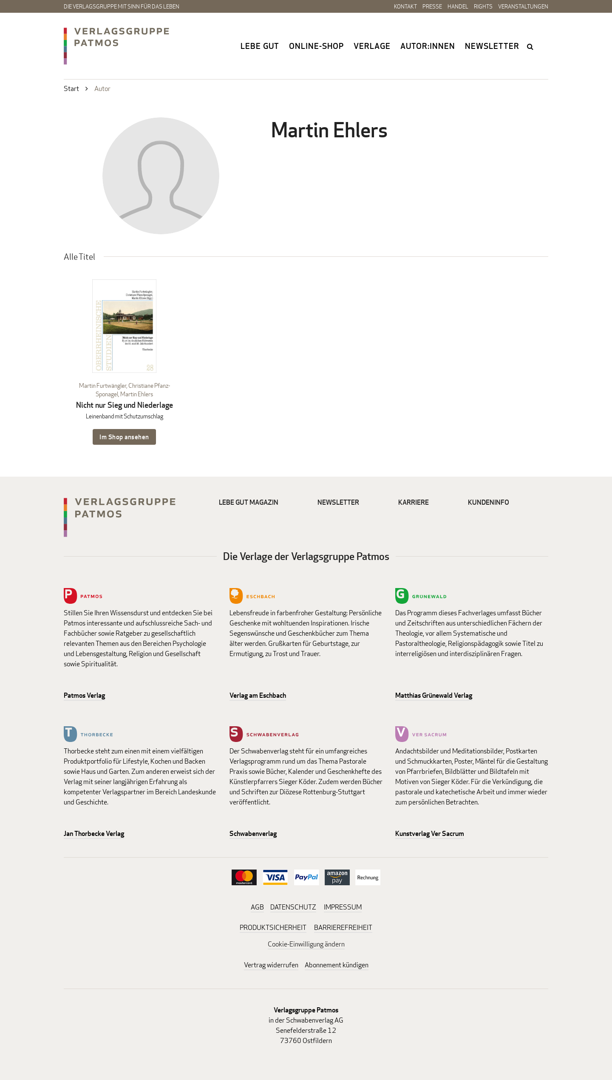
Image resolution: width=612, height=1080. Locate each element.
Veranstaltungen (523, 6)
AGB (257, 907)
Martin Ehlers (136, 394)
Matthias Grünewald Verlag (433, 695)
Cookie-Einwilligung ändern (306, 944)
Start (71, 88)
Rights (483, 6)
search (531, 46)
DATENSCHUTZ (293, 907)
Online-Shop (316, 45)
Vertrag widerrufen (271, 965)
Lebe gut (260, 45)
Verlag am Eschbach (258, 695)
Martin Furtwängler (102, 385)
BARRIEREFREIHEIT (343, 927)
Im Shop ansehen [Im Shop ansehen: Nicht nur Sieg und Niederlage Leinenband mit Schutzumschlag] (124, 436)
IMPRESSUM (343, 907)
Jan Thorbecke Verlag (94, 833)
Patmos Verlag (84, 695)
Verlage (372, 45)
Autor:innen (427, 45)
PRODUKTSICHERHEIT (273, 927)
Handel (458, 6)
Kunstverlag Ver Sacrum (429, 833)
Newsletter (492, 45)
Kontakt (405, 6)
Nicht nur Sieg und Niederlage (124, 405)
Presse (432, 6)
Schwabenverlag (253, 833)
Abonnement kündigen (336, 965)
